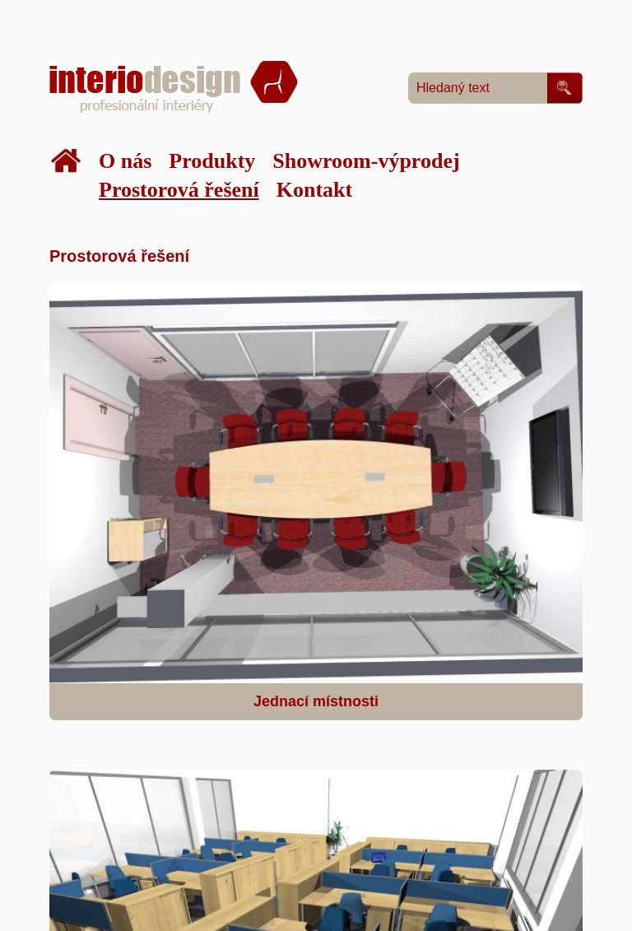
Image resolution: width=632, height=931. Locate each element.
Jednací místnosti (316, 701)
